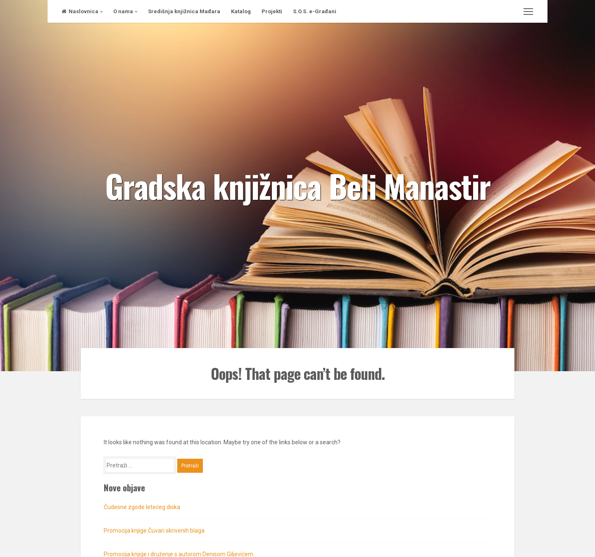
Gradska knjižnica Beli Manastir (297, 185)
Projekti (272, 11)
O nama (123, 11)
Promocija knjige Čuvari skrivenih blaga (154, 530)
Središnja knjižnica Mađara (184, 11)
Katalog (241, 11)
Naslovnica (80, 11)
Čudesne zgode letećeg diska (142, 507)
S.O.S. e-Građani (314, 11)
